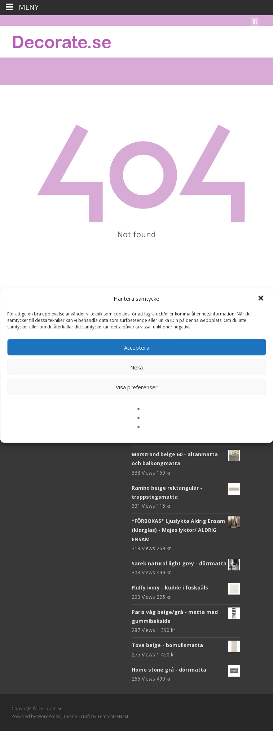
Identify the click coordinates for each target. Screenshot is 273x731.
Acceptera (136, 347)
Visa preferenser (137, 386)
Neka (136, 367)
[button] (261, 298)
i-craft (84, 716)
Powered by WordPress (36, 716)
